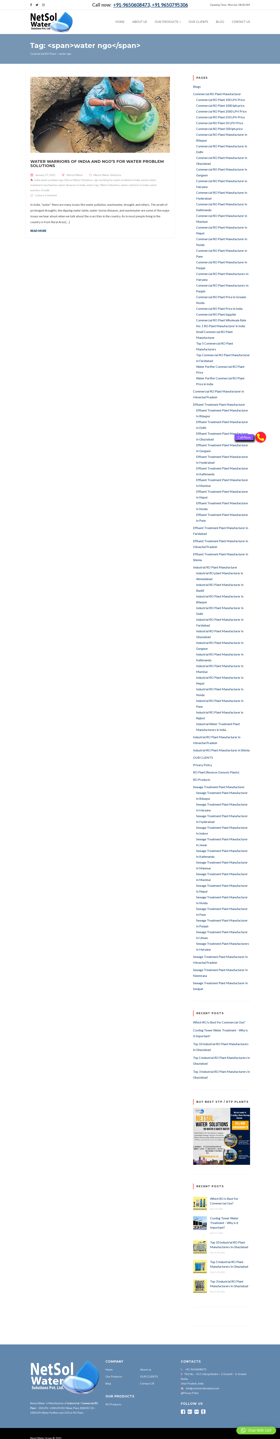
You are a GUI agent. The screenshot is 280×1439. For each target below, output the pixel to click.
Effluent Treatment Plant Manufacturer (219, 404)
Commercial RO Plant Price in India (219, 308)
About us (139, 22)
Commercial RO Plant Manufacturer (217, 94)
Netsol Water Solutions (79, 180)
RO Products (201, 779)
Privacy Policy (202, 765)
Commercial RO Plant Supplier (216, 314)
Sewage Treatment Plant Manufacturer (219, 787)
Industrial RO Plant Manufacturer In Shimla (221, 750)
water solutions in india (135, 185)
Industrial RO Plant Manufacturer (215, 567)
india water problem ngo (48, 180)
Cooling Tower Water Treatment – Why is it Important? (224, 1222)
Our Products (166, 22)
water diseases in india (71, 185)
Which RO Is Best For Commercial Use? (219, 1022)
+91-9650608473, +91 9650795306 (150, 5)
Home (120, 22)
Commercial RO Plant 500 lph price (219, 129)
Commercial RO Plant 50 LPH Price (219, 123)
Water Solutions (110, 185)
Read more (38, 230)
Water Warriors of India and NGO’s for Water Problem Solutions (97, 163)
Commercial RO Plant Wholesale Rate (221, 320)
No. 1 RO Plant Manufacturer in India (220, 326)
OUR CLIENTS (198, 22)
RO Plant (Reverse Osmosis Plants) (216, 772)
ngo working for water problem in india (117, 180)
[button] (256, 1430)
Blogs (197, 86)
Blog (220, 22)
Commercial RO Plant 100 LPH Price (220, 100)
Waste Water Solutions (107, 175)
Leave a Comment (46, 195)
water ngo (93, 185)
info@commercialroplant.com (202, 1388)
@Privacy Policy (190, 1393)
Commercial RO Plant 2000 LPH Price (221, 111)
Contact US (241, 22)
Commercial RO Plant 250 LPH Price (220, 117)
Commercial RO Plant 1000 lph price (220, 105)
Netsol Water (75, 175)
